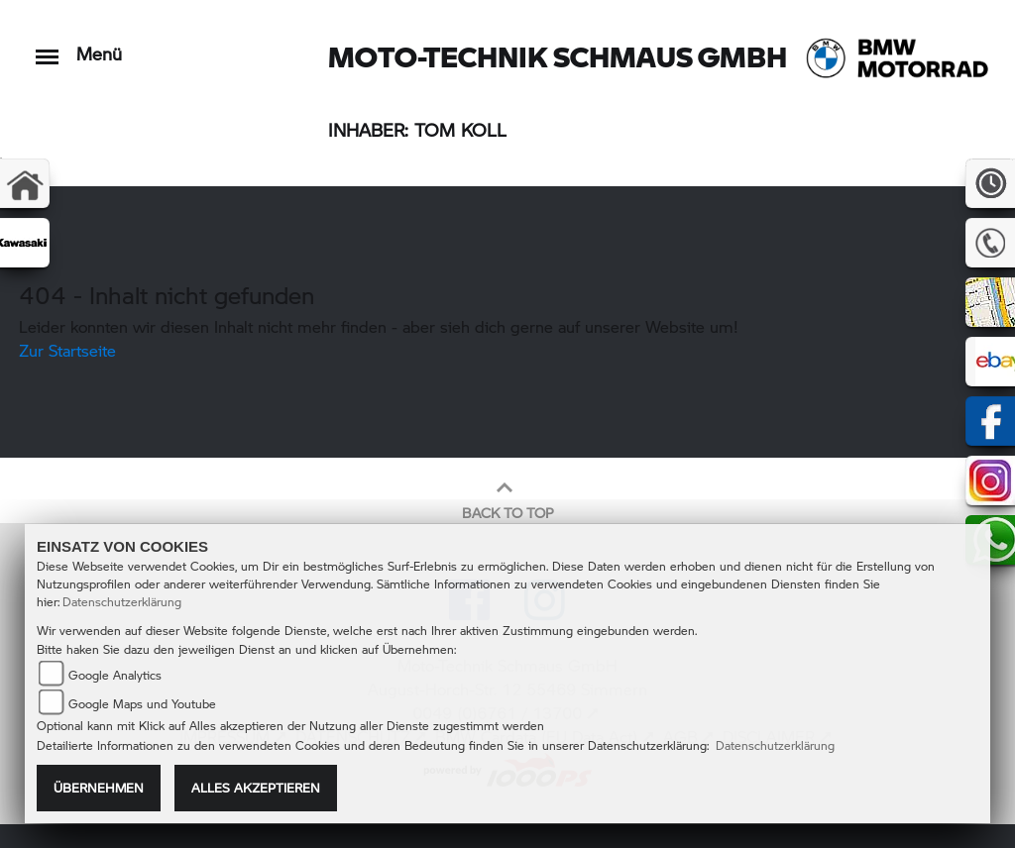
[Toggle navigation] (47, 47)
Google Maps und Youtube (142, 703)
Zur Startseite (67, 350)
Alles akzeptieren (255, 787)
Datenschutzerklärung (121, 601)
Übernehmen (99, 787)
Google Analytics (115, 675)
